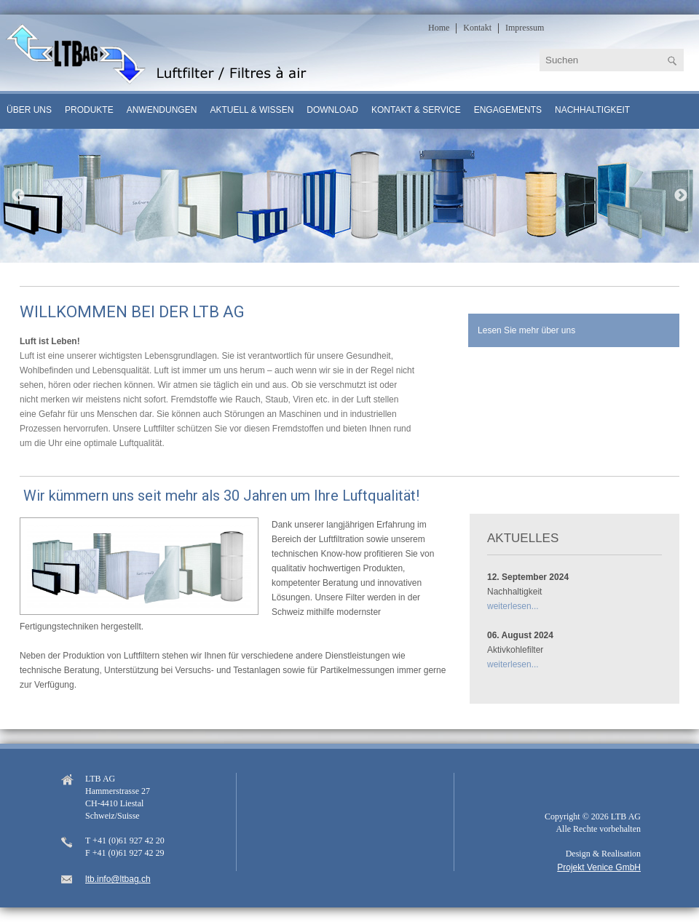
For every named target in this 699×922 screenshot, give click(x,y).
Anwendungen (162, 110)
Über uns (29, 110)
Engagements (508, 110)
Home (438, 28)
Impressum (524, 28)
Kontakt (477, 28)
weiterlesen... (513, 606)
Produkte (89, 110)
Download (332, 110)
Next (681, 195)
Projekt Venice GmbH (599, 867)
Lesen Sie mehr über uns (526, 330)
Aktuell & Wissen (251, 110)
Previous (18, 195)
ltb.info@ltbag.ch (118, 879)
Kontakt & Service (416, 110)
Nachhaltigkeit (592, 110)
